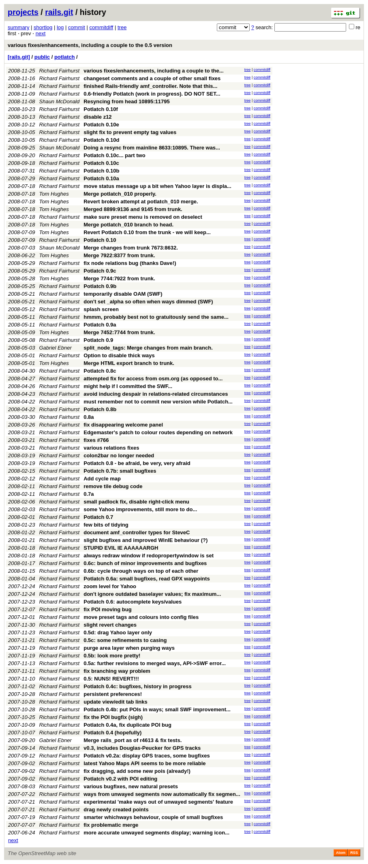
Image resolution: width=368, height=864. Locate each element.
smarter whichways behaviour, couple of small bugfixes (153, 817)
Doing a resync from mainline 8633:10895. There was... (151, 148)
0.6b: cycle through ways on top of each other (140, 571)
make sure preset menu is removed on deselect (142, 217)
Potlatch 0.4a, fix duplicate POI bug (127, 725)
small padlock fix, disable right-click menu (136, 502)
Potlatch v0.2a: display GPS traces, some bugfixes (146, 756)
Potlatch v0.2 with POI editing (120, 779)
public (42, 57)
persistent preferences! (112, 694)
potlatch (64, 57)
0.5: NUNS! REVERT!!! (111, 679)
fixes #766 (96, 440)
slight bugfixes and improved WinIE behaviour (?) (145, 540)
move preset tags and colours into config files (141, 617)
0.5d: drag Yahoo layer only (117, 632)
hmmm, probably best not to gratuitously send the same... (156, 317)
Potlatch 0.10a (101, 178)
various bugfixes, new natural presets (130, 786)
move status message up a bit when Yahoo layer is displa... (157, 186)
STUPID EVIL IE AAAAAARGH (120, 548)
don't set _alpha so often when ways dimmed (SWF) (148, 302)
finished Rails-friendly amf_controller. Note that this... (150, 86)
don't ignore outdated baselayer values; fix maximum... (152, 594)
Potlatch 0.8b (99, 409)
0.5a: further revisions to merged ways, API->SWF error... (154, 663)
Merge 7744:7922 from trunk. (119, 278)
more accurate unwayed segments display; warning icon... (156, 833)
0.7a (88, 494)
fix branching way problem (116, 671)
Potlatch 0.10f (100, 109)
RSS (354, 853)
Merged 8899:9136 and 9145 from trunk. (132, 209)
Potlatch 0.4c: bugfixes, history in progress (137, 686)
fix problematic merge (110, 825)
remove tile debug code (112, 486)
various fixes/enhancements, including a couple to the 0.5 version (90, 45)
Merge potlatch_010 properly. (119, 194)
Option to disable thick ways (119, 355)
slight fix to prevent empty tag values (129, 132)
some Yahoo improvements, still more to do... (140, 509)
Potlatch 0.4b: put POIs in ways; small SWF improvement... (157, 709)
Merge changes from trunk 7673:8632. (130, 248)
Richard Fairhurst (59, 71)
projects (23, 12)
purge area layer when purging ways (129, 648)
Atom (340, 853)
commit (76, 27)
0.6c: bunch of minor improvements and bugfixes (145, 563)
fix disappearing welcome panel (123, 425)
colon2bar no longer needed (118, 455)
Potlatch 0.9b (99, 286)
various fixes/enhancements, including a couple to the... (153, 71)
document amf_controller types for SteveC (136, 532)
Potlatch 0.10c (101, 163)
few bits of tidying (105, 525)
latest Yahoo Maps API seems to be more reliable (144, 763)
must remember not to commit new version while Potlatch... (158, 402)
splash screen (101, 309)
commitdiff (101, 27)
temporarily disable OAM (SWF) (122, 294)
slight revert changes (110, 625)
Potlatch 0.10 (99, 240)
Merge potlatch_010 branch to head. (128, 225)
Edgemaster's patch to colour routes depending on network (158, 432)
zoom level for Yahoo (109, 586)
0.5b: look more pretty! (111, 656)
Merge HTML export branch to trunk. (128, 363)
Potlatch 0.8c (99, 371)
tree (122, 27)
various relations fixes (111, 448)
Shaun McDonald (59, 101)
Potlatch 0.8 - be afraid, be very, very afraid (136, 463)
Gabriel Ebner (55, 348)
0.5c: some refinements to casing (125, 640)
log (60, 27)
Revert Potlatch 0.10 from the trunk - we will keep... (147, 232)
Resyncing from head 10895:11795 (126, 101)
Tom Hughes (54, 194)
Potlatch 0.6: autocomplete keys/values (132, 602)
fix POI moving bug (107, 609)
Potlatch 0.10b (101, 171)
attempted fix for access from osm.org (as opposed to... (153, 378)
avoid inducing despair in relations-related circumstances (155, 394)
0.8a (88, 417)
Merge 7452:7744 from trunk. (119, 332)
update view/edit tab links (115, 702)
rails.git (59, 12)
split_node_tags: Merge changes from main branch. (148, 348)
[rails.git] (19, 57)
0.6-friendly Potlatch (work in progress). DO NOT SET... (151, 94)
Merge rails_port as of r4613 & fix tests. (132, 740)
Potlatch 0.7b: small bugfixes (119, 471)
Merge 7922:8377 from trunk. (119, 255)
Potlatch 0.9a (99, 325)
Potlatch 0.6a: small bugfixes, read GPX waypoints (146, 579)
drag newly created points (115, 809)
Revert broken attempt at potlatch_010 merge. (140, 201)
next (41, 33)
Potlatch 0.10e (101, 125)
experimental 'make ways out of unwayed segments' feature (158, 802)
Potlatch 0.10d (101, 140)
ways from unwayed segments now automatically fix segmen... (161, 794)
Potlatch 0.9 (98, 340)
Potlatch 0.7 (98, 517)
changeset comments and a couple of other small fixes (151, 78)
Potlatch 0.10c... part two (114, 155)
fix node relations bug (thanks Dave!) (129, 263)
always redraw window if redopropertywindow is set (148, 556)
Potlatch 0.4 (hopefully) (112, 733)
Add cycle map (102, 479)
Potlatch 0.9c (99, 271)
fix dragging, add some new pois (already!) (136, 771)
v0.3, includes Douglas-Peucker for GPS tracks (142, 748)
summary (18, 27)
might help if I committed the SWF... (127, 386)
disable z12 (97, 117)
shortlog (43, 27)
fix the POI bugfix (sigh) (113, 717)
